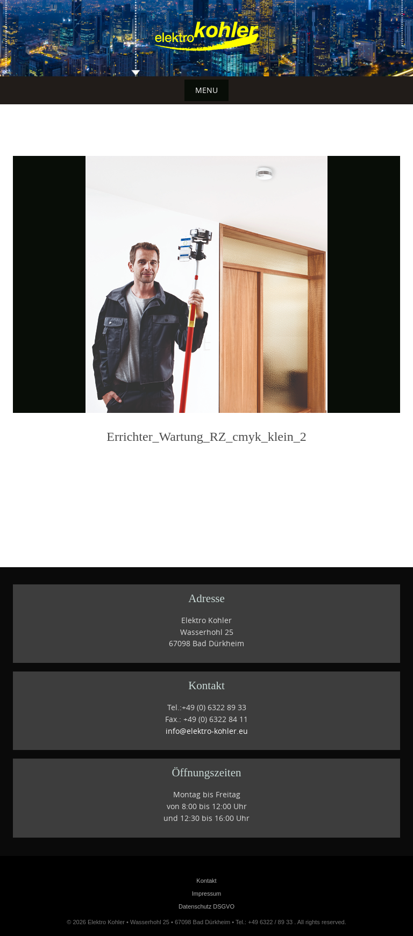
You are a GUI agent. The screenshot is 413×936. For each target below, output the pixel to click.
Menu (206, 90)
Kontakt (206, 880)
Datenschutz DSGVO (206, 906)
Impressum (206, 893)
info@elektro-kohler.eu (207, 731)
